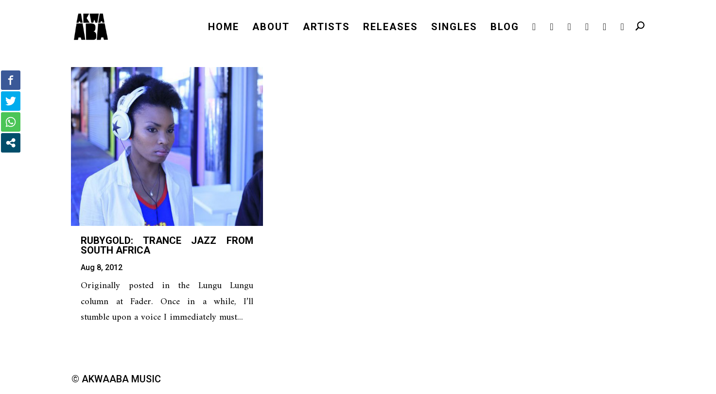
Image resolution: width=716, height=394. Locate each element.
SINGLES (454, 28)
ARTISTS (326, 28)
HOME (223, 28)
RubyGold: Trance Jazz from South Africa (167, 245)
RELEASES (390, 28)
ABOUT (271, 28)
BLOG (504, 28)
